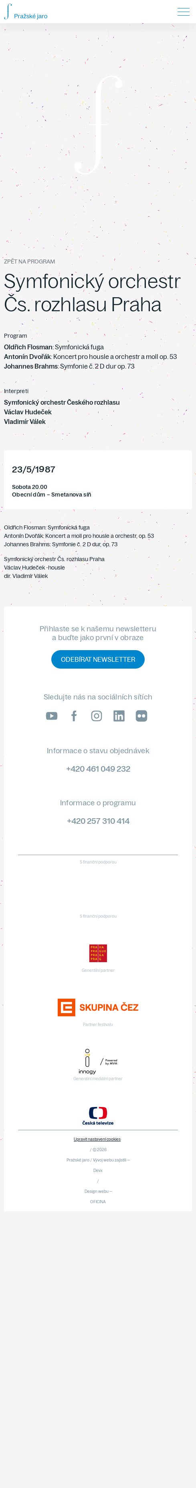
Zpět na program (29, 261)
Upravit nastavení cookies (97, 1139)
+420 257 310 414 (98, 821)
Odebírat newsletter (98, 659)
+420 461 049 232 (98, 769)
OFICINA (98, 1201)
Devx (98, 1170)
